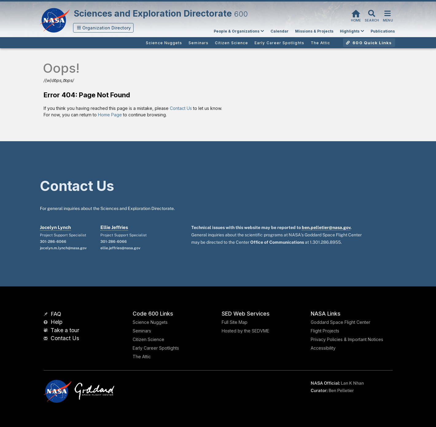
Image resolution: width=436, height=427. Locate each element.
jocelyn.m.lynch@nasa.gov (63, 248)
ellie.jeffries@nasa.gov (120, 248)
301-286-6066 (53, 241)
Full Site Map (234, 322)
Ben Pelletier (341, 390)
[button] (103, 28)
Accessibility (323, 348)
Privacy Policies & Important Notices (347, 339)
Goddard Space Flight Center (340, 322)
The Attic (142, 356)
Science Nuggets (150, 322)
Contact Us (181, 108)
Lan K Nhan (352, 383)
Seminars (142, 330)
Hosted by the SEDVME (245, 330)
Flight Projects (325, 330)
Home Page (110, 114)
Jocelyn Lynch (55, 227)
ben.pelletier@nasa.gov (326, 227)
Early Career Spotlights (156, 348)
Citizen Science (148, 339)
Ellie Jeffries (114, 227)
